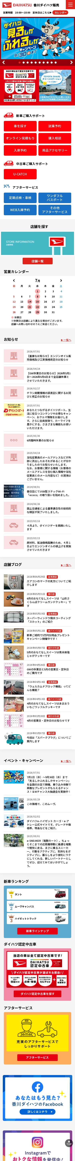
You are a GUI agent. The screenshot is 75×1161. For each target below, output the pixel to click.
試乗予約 (54, 126)
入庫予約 (20, 150)
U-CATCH (20, 174)
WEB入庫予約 (20, 209)
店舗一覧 (38, 261)
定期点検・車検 (20, 197)
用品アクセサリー (55, 150)
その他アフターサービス (55, 210)
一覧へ (67, 340)
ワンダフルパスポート (55, 197)
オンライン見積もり (20, 138)
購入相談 (54, 138)
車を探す (20, 126)
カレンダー (60, 12)
